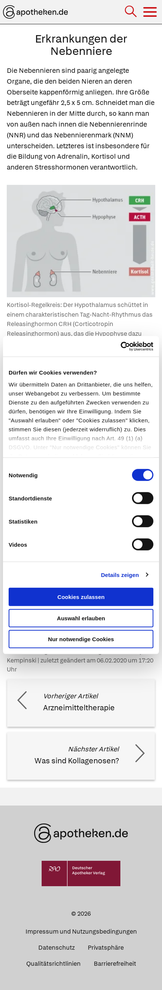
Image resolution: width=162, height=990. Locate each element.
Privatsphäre (106, 948)
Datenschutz (56, 948)
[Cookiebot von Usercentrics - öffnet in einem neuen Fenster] (120, 346)
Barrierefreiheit (115, 964)
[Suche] (131, 12)
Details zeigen (120, 574)
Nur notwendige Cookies (81, 639)
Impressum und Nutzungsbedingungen (81, 931)
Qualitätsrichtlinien (53, 964)
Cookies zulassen (81, 597)
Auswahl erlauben (81, 618)
